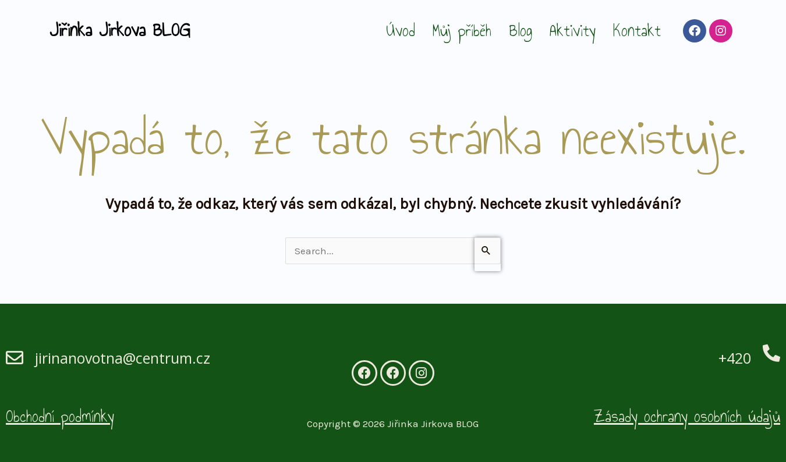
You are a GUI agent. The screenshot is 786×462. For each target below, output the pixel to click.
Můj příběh (462, 30)
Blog (520, 30)
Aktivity (573, 30)
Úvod (400, 30)
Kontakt (637, 30)
